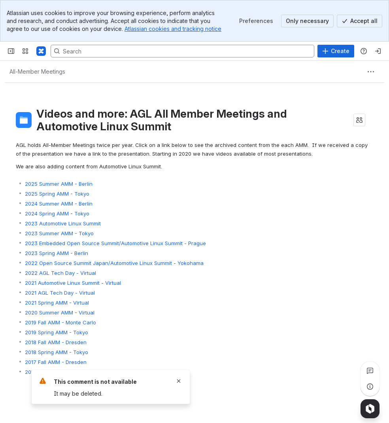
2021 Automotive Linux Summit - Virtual (73, 283)
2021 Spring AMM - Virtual (57, 302)
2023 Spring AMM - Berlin (56, 253)
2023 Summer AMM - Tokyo (59, 233)
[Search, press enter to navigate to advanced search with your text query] (182, 51)
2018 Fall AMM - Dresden (56, 342)
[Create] (335, 51)
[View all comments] (370, 370)
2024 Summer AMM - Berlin (59, 203)
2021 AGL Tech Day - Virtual (60, 293)
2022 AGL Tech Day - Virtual (60, 273)
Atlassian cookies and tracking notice (173, 28)
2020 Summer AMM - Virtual (59, 312)
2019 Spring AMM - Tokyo (56, 332)
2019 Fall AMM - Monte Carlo (60, 322)
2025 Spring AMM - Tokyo (57, 194)
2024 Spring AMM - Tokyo (57, 213)
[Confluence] (41, 51)
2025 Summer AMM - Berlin (59, 184)
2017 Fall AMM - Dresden (56, 362)
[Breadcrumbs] (37, 72)
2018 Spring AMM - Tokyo (56, 352)
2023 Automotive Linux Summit (63, 223)
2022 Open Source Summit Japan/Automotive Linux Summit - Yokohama (114, 263)
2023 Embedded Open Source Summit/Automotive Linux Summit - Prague (115, 243)
